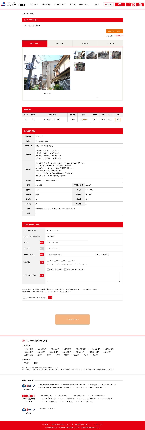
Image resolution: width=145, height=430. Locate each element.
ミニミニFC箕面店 (46, 396)
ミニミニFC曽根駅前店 (48, 398)
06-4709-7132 (51, 236)
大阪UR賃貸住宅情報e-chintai (49, 385)
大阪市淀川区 (67, 352)
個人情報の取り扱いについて (61, 424)
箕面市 (86, 355)
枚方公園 (47, 158)
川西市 (35, 363)
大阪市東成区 (109, 349)
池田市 (49, 355)
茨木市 (66, 355)
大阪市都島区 (28, 349)
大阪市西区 (67, 349)
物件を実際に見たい (56, 269)
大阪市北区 (107, 352)
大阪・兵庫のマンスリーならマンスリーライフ (90, 387)
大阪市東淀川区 (95, 349)
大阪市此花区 (55, 349)
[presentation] (72, 308)
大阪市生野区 (28, 352)
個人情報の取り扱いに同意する (36, 297)
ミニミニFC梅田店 (106, 398)
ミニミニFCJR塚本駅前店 (87, 398)
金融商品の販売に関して (82, 424)
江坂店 (52, 408)
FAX (57, 260)
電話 (50, 260)
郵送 (64, 260)
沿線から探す (46, 4)
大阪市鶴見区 (80, 352)
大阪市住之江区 (94, 352)
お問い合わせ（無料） (114, 31)
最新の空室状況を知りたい (76, 269)
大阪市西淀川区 (81, 349)
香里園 (46, 150)
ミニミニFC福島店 (68, 401)
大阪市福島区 (42, 349)
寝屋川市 (47, 156)
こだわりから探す (60, 4)
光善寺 (46, 153)
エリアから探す (33, 4)
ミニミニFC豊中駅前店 (97, 396)
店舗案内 (72, 4)
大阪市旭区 (41, 352)
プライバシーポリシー (52, 292)
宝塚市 (26, 363)
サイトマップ (98, 424)
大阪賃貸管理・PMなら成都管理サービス (103, 385)
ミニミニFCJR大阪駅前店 (49, 401)
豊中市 (40, 355)
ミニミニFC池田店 (63, 396)
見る (118, 119)
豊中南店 (43, 408)
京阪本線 (39, 150)
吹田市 (57, 355)
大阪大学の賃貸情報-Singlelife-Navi (74, 385)
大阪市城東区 (53, 352)
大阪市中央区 (28, 355)
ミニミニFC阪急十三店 (67, 398)
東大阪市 (95, 355)
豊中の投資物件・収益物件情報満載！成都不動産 (55, 387)
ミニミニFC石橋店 (79, 396)
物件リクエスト (84, 4)
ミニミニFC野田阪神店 (85, 401)
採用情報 (96, 4)
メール (72, 260)
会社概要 (45, 424)
